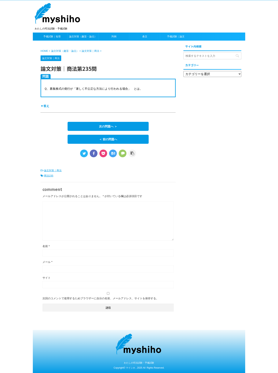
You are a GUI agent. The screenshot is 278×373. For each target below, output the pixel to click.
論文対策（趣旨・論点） (83, 36)
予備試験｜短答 (52, 36)
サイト (46, 277)
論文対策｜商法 (53, 170)
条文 (144, 36)
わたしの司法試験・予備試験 (139, 362)
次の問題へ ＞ (108, 126)
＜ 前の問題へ (108, 139)
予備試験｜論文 (176, 36)
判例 (113, 36)
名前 (46, 246)
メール (47, 261)
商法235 (48, 175)
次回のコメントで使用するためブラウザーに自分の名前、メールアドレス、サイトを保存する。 (100, 298)
